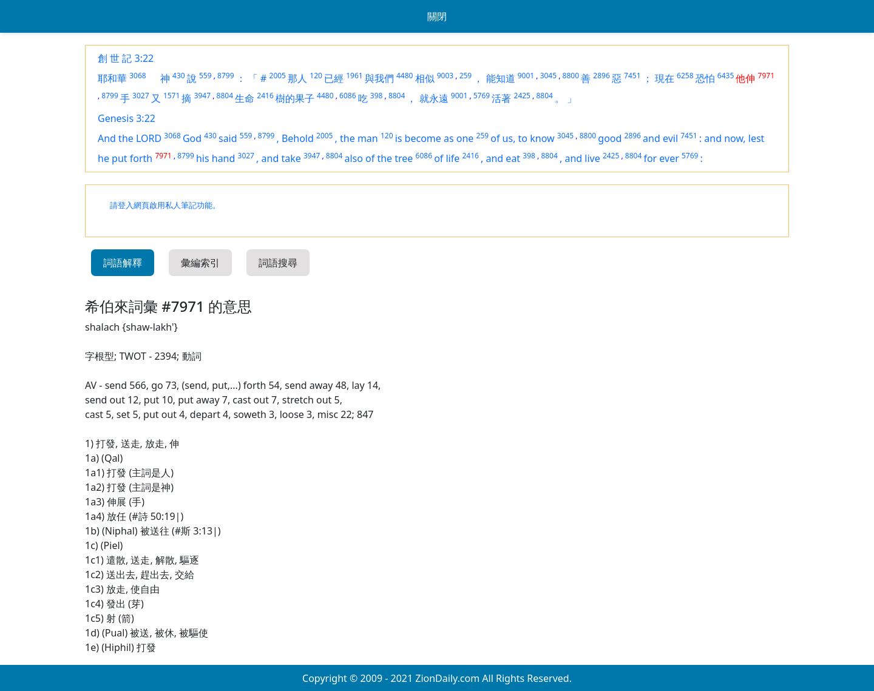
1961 (354, 75)
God (192, 138)
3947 (202, 95)
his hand (215, 158)
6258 (685, 75)
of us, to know (522, 138)
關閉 (437, 16)
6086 (347, 95)
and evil (660, 138)
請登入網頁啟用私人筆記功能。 (165, 205)
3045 (548, 75)
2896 (601, 75)
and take (281, 158)
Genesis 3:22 (126, 118)
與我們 (379, 78)
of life (446, 158)
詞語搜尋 (278, 262)
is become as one (434, 138)
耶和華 (112, 78)
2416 (265, 95)
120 (316, 75)
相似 (425, 78)
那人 (297, 78)
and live (582, 158)
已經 (334, 78)
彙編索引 (200, 262)
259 (465, 75)
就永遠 (434, 98)
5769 (481, 95)
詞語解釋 (122, 262)
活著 (501, 98)
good (610, 138)
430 (178, 75)
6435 (725, 75)
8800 (571, 75)
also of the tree (378, 158)
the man (359, 138)
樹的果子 (295, 98)
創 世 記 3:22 (126, 58)
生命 (244, 98)
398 (376, 95)
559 (205, 75)
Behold (298, 138)
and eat (503, 158)
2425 (522, 95)
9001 (526, 75)
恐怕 (705, 78)
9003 (445, 75)
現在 (664, 78)
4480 (404, 75)
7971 (766, 75)
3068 (137, 75)
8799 (225, 75)
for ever (661, 158)
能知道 (500, 78)
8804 (225, 95)
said (227, 138)
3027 (140, 95)
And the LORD (129, 138)
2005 (277, 75)
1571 (171, 95)
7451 (632, 75)
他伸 (745, 78)
